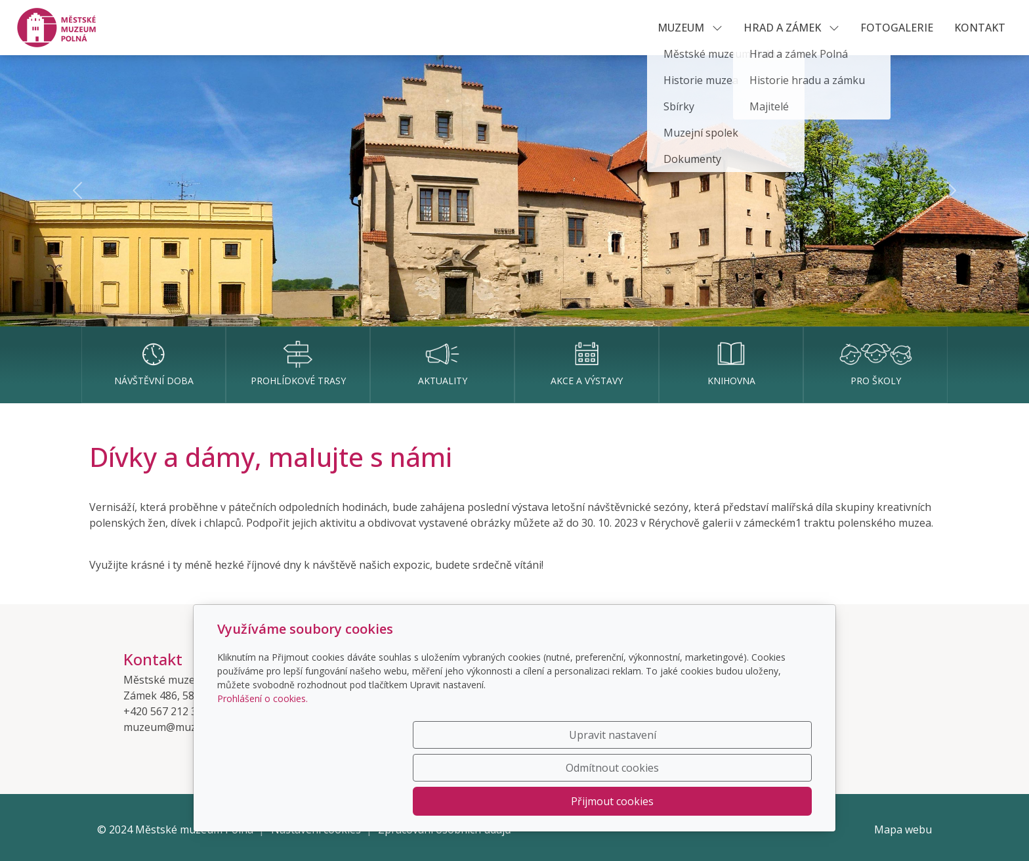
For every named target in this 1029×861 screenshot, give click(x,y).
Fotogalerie (896, 27)
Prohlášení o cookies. (262, 764)
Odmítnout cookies (617, 801)
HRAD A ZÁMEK (791, 27)
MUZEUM (690, 27)
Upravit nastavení (486, 801)
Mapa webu (903, 829)
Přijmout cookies (748, 801)
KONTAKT (979, 27)
